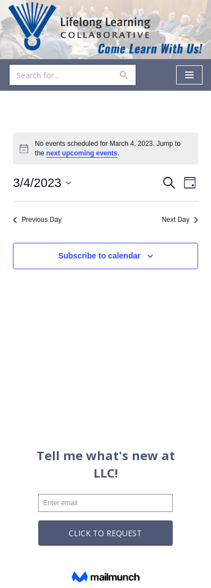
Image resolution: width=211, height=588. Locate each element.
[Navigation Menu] (189, 74)
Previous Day (37, 220)
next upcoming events (82, 153)
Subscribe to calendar (99, 255)
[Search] (59, 75)
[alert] (105, 148)
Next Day (179, 220)
